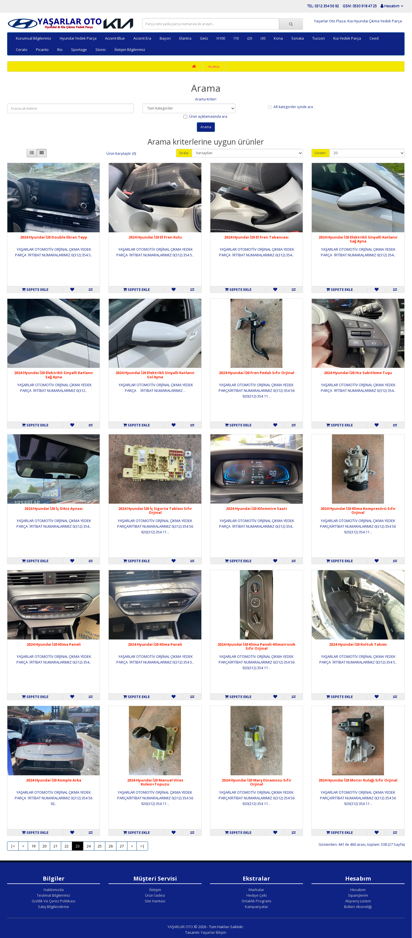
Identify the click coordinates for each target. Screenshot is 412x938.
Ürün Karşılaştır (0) (121, 153)
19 (33, 846)
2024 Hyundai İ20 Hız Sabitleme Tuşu (358, 372)
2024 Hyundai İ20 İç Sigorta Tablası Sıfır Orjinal (155, 510)
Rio (60, 49)
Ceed (374, 38)
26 (111, 846)
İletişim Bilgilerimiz (129, 49)
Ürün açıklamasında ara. (205, 116)
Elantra (185, 38)
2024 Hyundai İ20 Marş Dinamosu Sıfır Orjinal (256, 782)
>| (142, 846)
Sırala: (184, 153)
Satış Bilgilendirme (53, 906)
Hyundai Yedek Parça (78, 38)
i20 (249, 38)
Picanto (42, 49)
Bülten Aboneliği (358, 906)
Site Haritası (155, 900)
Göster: (320, 153)
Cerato (21, 49)
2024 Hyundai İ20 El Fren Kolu (155, 237)
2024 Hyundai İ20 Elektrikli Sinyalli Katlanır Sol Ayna (155, 374)
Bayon (165, 38)
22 (67, 846)
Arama (213, 66)
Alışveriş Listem (358, 900)
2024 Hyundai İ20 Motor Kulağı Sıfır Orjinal (358, 780)
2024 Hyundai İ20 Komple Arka (53, 780)
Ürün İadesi (155, 895)
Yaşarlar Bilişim (213, 932)
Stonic (100, 49)
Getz (204, 38)
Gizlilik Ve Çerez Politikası (53, 900)
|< (13, 846)
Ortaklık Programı (256, 900)
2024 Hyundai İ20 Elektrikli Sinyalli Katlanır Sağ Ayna (358, 239)
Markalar (256, 889)
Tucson (318, 38)
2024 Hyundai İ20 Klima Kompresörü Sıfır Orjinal (358, 510)
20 (44, 846)
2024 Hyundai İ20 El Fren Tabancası (256, 237)
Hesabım (358, 889)
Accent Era (142, 38)
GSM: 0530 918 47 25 (360, 5)
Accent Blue (115, 38)
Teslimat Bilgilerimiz (53, 895)
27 (122, 846)
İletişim (155, 889)
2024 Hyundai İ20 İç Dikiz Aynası (53, 508)
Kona (278, 38)
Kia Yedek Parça (347, 38)
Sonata (297, 38)
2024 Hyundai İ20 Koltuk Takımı (358, 644)
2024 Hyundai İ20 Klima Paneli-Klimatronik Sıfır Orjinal (256, 646)
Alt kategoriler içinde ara (290, 106)
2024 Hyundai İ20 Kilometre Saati (256, 508)
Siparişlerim (358, 895)
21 (55, 846)
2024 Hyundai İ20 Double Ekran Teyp (53, 237)
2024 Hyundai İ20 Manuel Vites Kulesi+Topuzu (155, 782)
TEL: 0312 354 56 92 (323, 5)
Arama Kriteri (205, 99)
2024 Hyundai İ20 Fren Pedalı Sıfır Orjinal (256, 372)
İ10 (236, 38)
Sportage (79, 49)
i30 (263, 38)
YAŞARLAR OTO (180, 926)
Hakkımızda (54, 889)
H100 (221, 38)
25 (100, 846)
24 (89, 846)
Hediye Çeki (256, 895)
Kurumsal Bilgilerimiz (33, 38)
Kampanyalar (256, 906)
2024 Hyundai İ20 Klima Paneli (54, 644)
